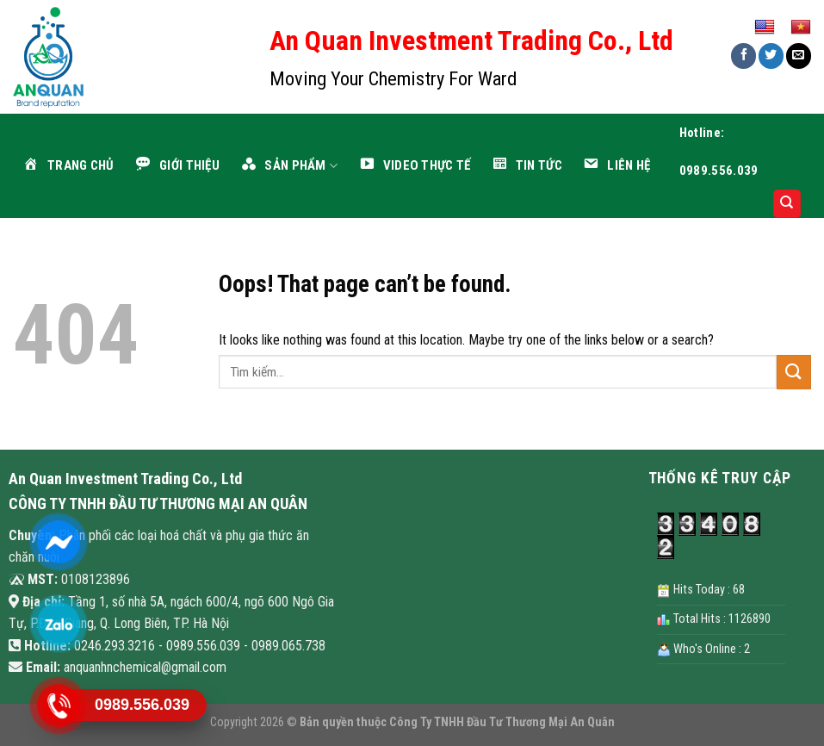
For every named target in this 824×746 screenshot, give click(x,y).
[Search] (787, 204)
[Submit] (794, 372)
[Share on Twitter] (771, 55)
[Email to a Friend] (798, 55)
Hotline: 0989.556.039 (719, 151)
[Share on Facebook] (743, 55)
